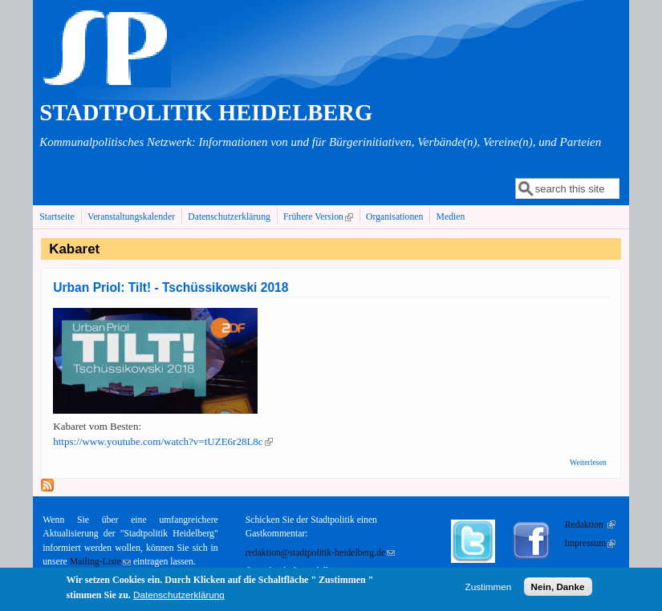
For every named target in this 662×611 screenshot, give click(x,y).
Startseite (57, 217)
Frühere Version (319, 216)
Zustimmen (488, 589)
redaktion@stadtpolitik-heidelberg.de (320, 553)
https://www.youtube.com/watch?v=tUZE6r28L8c (162, 441)
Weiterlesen (588, 462)
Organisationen (394, 217)
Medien (451, 217)
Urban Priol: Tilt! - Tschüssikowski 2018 (170, 287)
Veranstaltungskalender (131, 217)
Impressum (589, 543)
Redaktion (590, 525)
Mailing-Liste (100, 561)
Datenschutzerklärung (229, 217)
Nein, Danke (558, 589)
